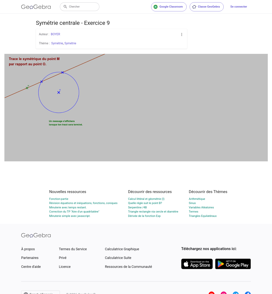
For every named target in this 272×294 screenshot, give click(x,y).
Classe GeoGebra (206, 7)
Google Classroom (168, 7)
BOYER (55, 34)
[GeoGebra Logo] (36, 7)
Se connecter (238, 6)
